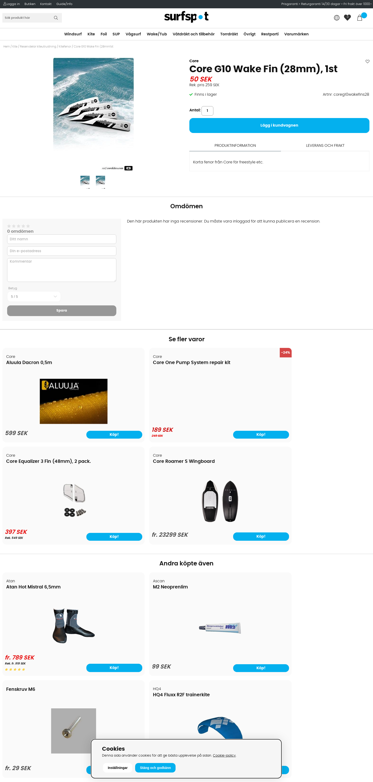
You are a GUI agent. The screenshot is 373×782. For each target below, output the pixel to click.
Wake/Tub (157, 34)
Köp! (350, 437)
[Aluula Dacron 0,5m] (47, 424)
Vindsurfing (200, 609)
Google (288, 668)
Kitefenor (65, 46)
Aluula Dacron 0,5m (29, 363)
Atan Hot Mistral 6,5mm (33, 488)
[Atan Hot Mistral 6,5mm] (46, 548)
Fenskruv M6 (207, 482)
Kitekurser (14, 673)
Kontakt (46, 4)
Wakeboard (200, 630)
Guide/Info (64, 4)
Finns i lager (206, 94)
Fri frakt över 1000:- (358, 4)
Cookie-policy (224, 755)
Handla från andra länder (29, 637)
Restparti (270, 34)
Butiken (30, 4)
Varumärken (296, 34)
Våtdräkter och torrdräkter (214, 644)
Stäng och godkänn (155, 768)
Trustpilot (290, 715)
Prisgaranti (290, 4)
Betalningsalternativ (24, 623)
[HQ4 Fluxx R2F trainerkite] (326, 550)
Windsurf (73, 34)
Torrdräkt (229, 34)
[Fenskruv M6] (233, 547)
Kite (91, 34)
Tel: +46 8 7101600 (114, 730)
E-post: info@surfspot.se (121, 737)
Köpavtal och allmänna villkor (33, 616)
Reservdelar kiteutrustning (38, 46)
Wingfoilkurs (16, 687)
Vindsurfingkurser (21, 680)
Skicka (357, 634)
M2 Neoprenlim (117, 488)
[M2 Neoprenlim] (139, 551)
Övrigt (249, 34)
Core (194, 61)
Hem (6, 46)
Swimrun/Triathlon (206, 651)
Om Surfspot (16, 609)
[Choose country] (337, 18)
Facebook (290, 691)
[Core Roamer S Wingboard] (326, 424)
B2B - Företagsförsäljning (28, 651)
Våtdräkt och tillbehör (194, 34)
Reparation (15, 666)
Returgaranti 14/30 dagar (320, 4)
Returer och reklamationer (29, 644)
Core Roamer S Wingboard (317, 363)
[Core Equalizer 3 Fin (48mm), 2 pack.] (233, 423)
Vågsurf (133, 34)
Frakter (11, 630)
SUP (116, 34)
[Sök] (32, 18)
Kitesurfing (199, 616)
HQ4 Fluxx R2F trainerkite (314, 488)
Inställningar (118, 768)
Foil (104, 34)
